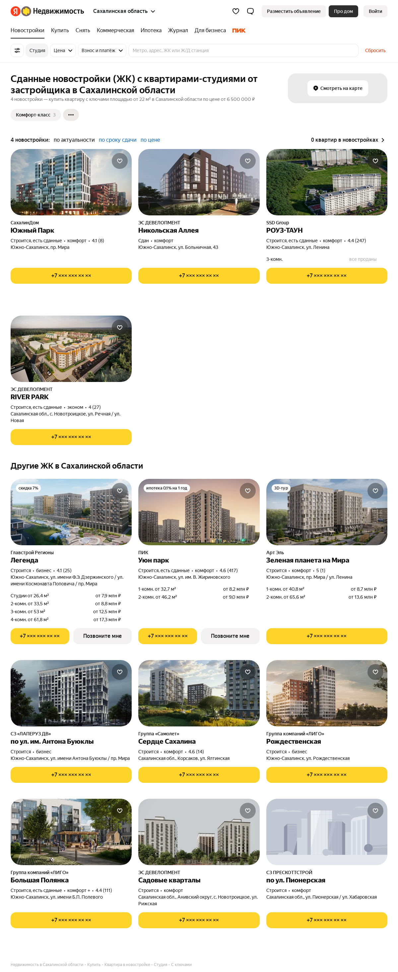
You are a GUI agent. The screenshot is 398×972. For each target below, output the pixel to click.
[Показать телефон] (71, 276)
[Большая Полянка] (71, 832)
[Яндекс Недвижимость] (52, 11)
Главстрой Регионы (32, 552)
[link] (375, 11)
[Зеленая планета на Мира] (326, 512)
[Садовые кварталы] (198, 832)
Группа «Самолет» (158, 733)
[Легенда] (71, 512)
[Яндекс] (16, 11)
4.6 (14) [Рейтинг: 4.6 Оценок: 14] (196, 751)
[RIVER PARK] (71, 349)
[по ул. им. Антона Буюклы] (71, 693)
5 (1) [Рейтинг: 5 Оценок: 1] (320, 570)
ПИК (143, 552)
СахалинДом (25, 222)
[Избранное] (236, 11)
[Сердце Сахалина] (198, 693)
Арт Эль (275, 552)
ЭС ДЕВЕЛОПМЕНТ (159, 222)
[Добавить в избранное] (120, 161)
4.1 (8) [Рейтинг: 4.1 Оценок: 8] (98, 240)
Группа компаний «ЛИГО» (295, 733)
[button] (250, 11)
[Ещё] (71, 115)
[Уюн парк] (198, 512)
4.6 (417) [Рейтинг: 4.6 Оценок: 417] (229, 570)
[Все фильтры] (17, 50)
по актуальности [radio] (74, 140)
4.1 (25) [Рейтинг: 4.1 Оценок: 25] (64, 570)
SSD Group (277, 222)
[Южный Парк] (71, 182)
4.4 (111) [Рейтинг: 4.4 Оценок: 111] (104, 890)
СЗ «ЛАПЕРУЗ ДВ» (31, 733)
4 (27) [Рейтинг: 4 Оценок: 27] (95, 407)
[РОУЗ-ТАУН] (326, 182)
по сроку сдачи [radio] (118, 140)
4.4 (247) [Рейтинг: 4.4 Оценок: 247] (357, 240)
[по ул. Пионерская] (326, 832)
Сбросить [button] (375, 50)
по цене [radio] (150, 140)
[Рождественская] (326, 693)
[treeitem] (29, 30)
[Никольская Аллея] (198, 182)
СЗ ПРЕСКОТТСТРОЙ (289, 872)
